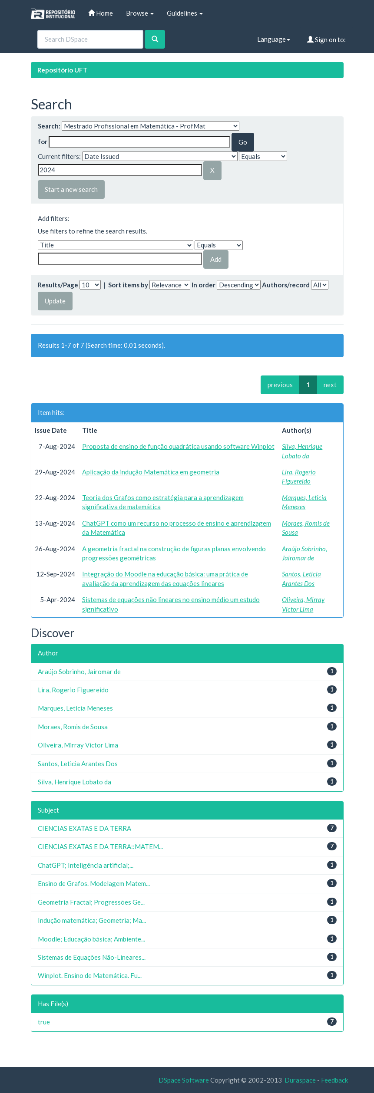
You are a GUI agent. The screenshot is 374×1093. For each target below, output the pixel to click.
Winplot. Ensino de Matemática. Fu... (90, 975)
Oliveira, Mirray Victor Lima (78, 745)
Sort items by (128, 285)
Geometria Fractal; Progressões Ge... (91, 902)
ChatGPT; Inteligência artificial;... (85, 865)
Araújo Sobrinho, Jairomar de (79, 671)
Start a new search (71, 189)
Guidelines (185, 13)
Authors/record (286, 285)
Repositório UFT (62, 70)
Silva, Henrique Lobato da (74, 782)
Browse (140, 13)
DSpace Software (184, 1080)
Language (273, 39)
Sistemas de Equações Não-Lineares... (92, 957)
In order (203, 285)
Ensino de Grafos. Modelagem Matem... (94, 883)
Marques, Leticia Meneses (75, 708)
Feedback (334, 1080)
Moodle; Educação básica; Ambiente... (91, 939)
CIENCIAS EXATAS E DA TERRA (84, 828)
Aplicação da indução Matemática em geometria (150, 472)
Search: (49, 126)
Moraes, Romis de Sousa (73, 727)
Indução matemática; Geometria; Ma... (92, 920)
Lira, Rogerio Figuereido (73, 690)
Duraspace (300, 1080)
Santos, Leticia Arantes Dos (78, 763)
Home (100, 13)
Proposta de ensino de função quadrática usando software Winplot (178, 446)
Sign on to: (326, 39)
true (44, 1022)
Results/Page (58, 285)
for (42, 141)
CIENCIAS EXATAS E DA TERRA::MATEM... (100, 846)
